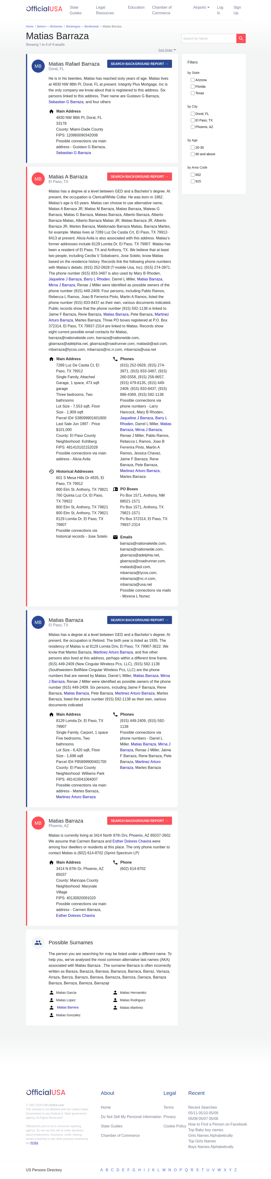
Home (106, 1107)
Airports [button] (199, 7)
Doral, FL (202, 114)
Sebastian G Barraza (66, 102)
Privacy (169, 1117)
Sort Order (166, 50)
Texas (200, 93)
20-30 (200, 147)
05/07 (203, 1119)
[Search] (208, 38)
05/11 (193, 1113)
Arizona (201, 80)
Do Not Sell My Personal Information (131, 1117)
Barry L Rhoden (97, 279)
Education (136, 7)
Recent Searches (202, 1107)
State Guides (76, 10)
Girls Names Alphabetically (210, 1135)
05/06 (213, 1119)
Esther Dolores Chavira (131, 841)
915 (198, 181)
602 (198, 175)
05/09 (213, 1113)
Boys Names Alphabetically (211, 1147)
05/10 (203, 1113)
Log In (220, 10)
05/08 (193, 1119)
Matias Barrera (64, 1007)
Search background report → (139, 64)
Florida (201, 86)
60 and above (205, 154)
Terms (168, 1107)
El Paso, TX (204, 120)
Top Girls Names (202, 1141)
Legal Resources (105, 10)
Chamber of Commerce (162, 10)
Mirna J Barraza (62, 285)
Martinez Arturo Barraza (140, 471)
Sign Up (237, 10)
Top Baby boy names (205, 1130)
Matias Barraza (149, 279)
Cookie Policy (174, 1126)
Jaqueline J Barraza (65, 279)
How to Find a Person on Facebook (217, 1124)
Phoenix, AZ (204, 127)
